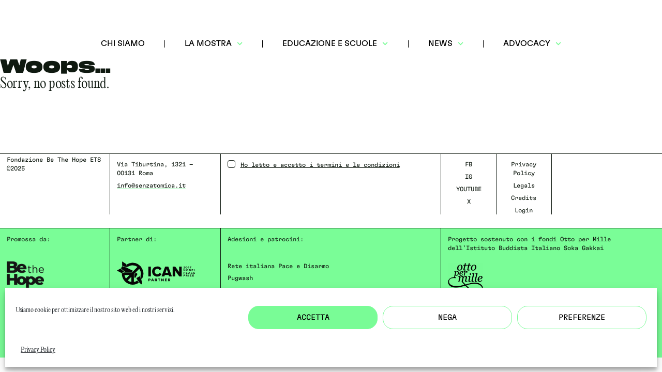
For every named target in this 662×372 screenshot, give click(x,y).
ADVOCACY (532, 44)
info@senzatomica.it (151, 185)
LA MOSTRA (214, 44)
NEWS (445, 44)
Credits (523, 198)
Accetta (313, 317)
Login (524, 210)
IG (468, 177)
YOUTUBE (469, 189)
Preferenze (582, 317)
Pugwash (240, 278)
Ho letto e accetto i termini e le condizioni (314, 164)
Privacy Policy (38, 350)
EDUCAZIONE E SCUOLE (335, 44)
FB (468, 164)
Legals (524, 185)
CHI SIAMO (123, 43)
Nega (447, 317)
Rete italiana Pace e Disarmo (278, 266)
